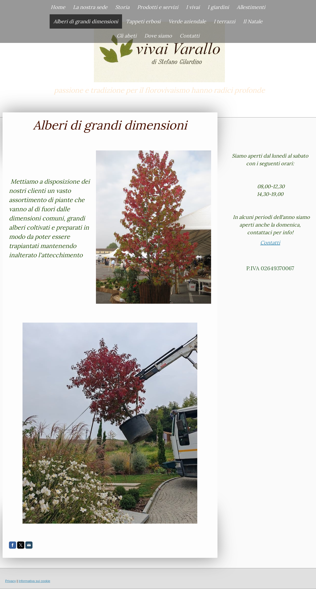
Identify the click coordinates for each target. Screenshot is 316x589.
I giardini (218, 7)
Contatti (190, 35)
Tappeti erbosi (143, 21)
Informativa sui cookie (34, 581)
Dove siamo (158, 35)
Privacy (10, 581)
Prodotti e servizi (157, 7)
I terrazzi (224, 21)
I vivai (193, 7)
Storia (122, 7)
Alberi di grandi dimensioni (85, 21)
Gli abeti (127, 35)
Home (58, 7)
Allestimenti (251, 7)
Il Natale (253, 21)
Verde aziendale (187, 21)
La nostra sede (90, 7)
